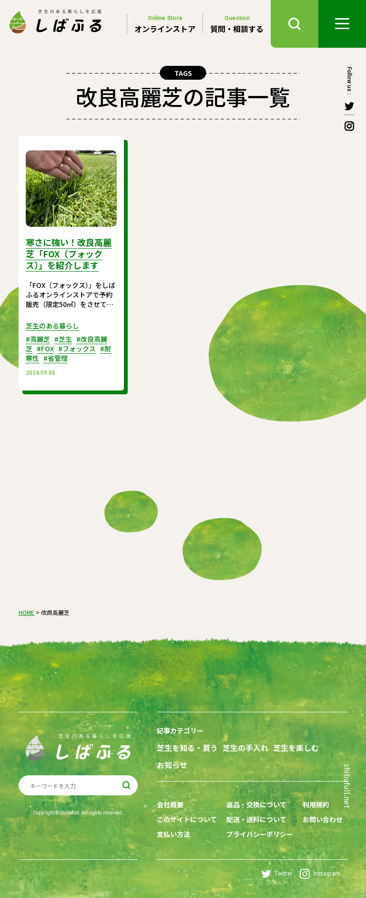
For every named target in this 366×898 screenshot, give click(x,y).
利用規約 (316, 804)
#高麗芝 (38, 339)
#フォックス (77, 348)
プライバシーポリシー (259, 834)
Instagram (320, 874)
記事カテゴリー (180, 730)
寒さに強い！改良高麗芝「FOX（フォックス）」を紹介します (69, 253)
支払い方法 (173, 834)
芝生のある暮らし (52, 325)
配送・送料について (256, 819)
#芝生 (63, 339)
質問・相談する (237, 23)
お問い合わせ (323, 819)
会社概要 (170, 804)
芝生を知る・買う (187, 748)
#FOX (45, 348)
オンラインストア (164, 23)
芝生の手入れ (245, 748)
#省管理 (55, 358)
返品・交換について (256, 804)
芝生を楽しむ (296, 748)
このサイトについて (187, 819)
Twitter (277, 874)
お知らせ (172, 765)
